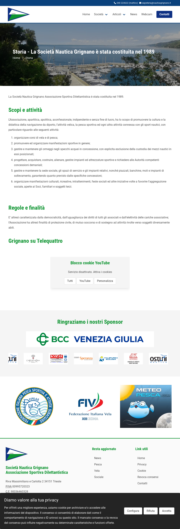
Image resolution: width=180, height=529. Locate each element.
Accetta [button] (166, 511)
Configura (133, 511)
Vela (97, 470)
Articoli (116, 14)
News (133, 14)
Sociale (98, 477)
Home (86, 14)
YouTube (84, 281)
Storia (29, 58)
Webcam (146, 14)
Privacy (142, 464)
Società (98, 14)
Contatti (142, 483)
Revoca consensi (147, 477)
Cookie (141, 470)
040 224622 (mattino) (127, 3)
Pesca (98, 464)
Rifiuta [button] (151, 511)
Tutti (70, 281)
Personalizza (105, 281)
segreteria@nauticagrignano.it (156, 3)
